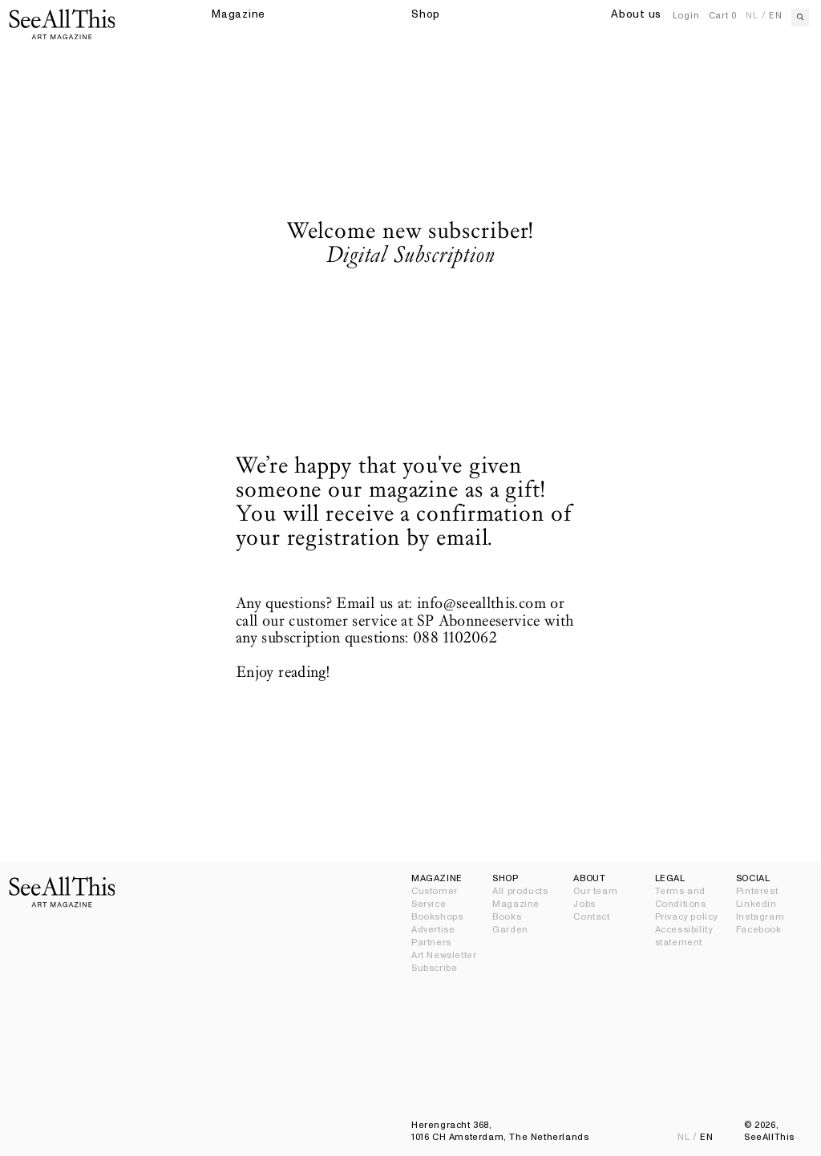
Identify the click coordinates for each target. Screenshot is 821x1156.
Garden (510, 929)
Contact (591, 916)
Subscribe (434, 968)
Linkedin (756, 904)
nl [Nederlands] (752, 15)
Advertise (433, 929)
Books (506, 916)
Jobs (584, 904)
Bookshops (437, 916)
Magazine (516, 904)
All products (520, 891)
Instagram (760, 916)
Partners (431, 942)
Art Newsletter (443, 955)
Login (686, 15)
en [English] (776, 15)
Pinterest (757, 891)
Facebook (759, 929)
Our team (595, 891)
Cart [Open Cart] (723, 15)
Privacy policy (686, 916)
